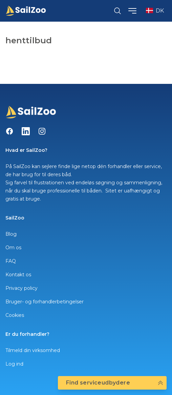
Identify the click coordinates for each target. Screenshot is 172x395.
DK (155, 10)
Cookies (14, 315)
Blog (11, 234)
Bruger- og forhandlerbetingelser (44, 302)
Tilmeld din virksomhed (32, 350)
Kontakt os (18, 275)
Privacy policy (21, 288)
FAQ (10, 261)
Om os (13, 248)
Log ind (14, 364)
